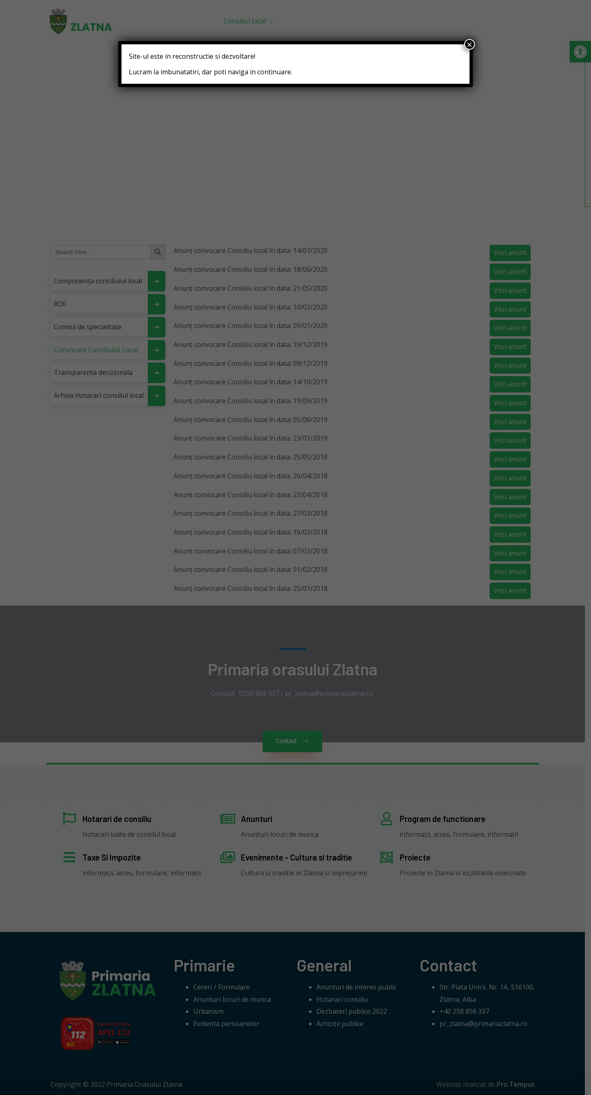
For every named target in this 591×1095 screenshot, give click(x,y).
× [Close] (469, 44)
